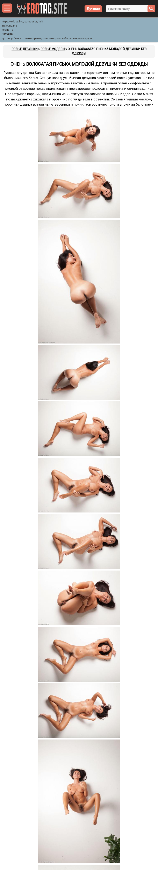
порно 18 (7, 29)
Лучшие (93, 9)
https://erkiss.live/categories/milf (22, 21)
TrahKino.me (9, 25)
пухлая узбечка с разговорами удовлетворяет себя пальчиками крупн (47, 38)
